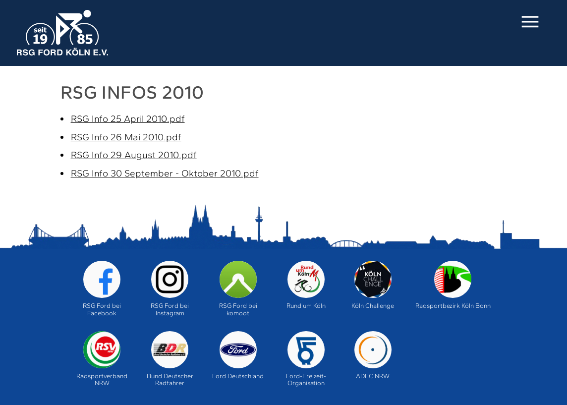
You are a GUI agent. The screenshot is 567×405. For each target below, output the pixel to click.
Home (62, 33)
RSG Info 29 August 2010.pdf (134, 155)
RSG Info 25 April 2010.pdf (128, 118)
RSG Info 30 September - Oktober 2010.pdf (165, 173)
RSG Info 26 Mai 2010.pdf (126, 137)
